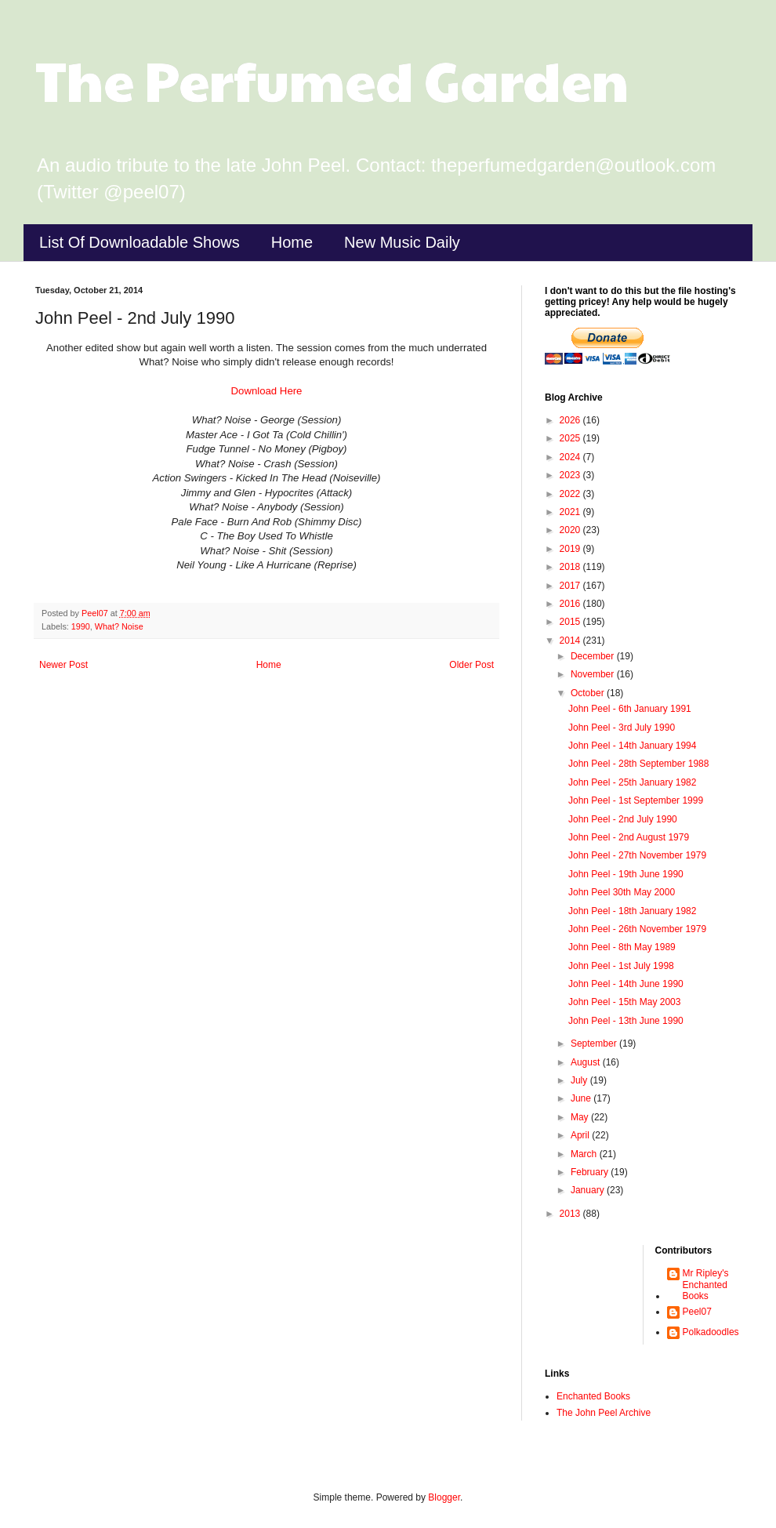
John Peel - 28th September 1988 (638, 763)
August (587, 1062)
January (589, 1190)
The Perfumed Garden (332, 79)
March (585, 1154)
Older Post (471, 664)
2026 (571, 420)
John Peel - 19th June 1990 (626, 874)
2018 (571, 566)
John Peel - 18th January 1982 (632, 911)
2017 (571, 585)
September (595, 1043)
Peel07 (697, 1311)
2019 (571, 548)
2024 (571, 457)
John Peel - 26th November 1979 (637, 929)
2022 (571, 493)
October (589, 693)
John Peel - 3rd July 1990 (621, 727)
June (582, 1098)
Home (292, 242)
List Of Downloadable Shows (139, 242)
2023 (571, 475)
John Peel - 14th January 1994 (632, 745)
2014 (571, 640)
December (594, 656)
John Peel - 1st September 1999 (635, 800)
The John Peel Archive (604, 1412)
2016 (571, 603)
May (581, 1117)
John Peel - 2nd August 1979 (628, 837)
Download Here (267, 391)
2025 (571, 438)
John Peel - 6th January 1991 (629, 708)
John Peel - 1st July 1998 (621, 965)
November (594, 674)
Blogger (444, 1497)
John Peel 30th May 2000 (621, 892)
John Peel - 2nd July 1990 (622, 819)
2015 (571, 621)
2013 (571, 1213)
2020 (571, 529)
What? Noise (119, 626)
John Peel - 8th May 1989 (622, 947)
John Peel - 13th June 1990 (626, 1020)
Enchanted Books (593, 1396)
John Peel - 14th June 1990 (626, 983)
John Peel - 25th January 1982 (632, 782)
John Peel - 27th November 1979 (637, 855)
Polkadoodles (711, 1332)
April (581, 1135)
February (591, 1172)
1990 (80, 626)
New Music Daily (402, 242)
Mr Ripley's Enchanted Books (706, 1284)
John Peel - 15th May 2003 (624, 1001)
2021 (571, 511)
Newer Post (63, 664)
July (580, 1080)
